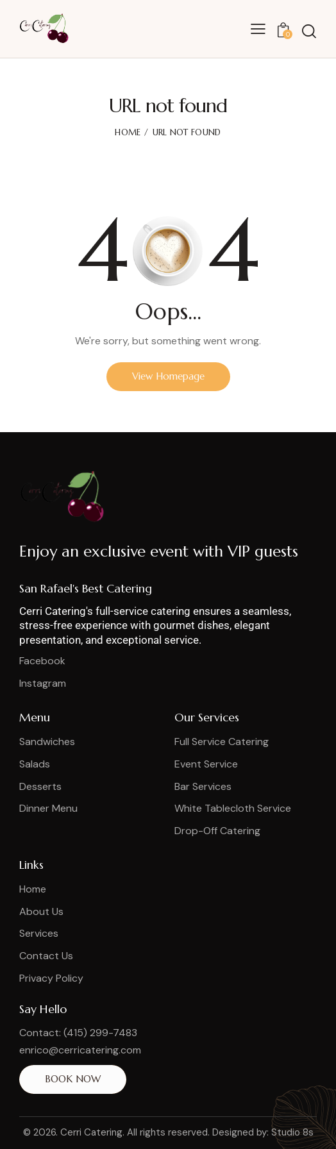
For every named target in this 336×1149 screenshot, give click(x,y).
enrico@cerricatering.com (80, 1050)
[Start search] (309, 31)
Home (127, 132)
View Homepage (168, 376)
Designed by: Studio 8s (263, 1132)
